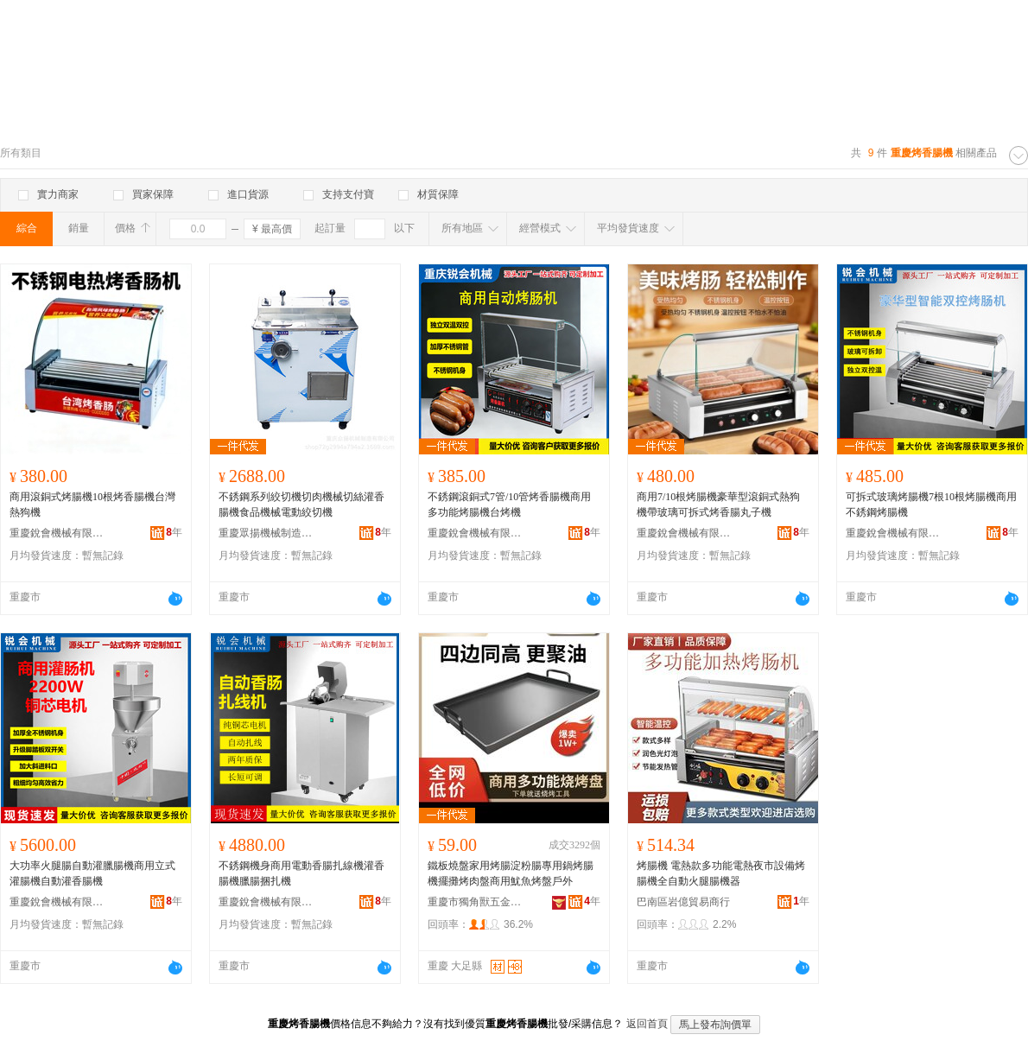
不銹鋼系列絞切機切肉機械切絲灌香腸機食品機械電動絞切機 (301, 504)
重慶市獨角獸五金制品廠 (475, 902)
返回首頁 (647, 1024)
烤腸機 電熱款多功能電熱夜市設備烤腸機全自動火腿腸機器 (721, 873)
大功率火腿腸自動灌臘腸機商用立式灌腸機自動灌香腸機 (92, 873)
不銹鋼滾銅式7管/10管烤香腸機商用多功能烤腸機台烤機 (509, 504)
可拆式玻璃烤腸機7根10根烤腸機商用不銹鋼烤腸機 (931, 504)
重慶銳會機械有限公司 (57, 533)
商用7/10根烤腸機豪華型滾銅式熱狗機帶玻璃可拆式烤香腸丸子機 (718, 504)
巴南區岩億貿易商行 (683, 902)
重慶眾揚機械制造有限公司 (266, 533)
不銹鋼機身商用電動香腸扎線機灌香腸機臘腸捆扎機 (301, 873)
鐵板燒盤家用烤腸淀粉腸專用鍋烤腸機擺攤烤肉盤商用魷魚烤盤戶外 (510, 873)
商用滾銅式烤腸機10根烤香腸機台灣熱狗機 (92, 504)
